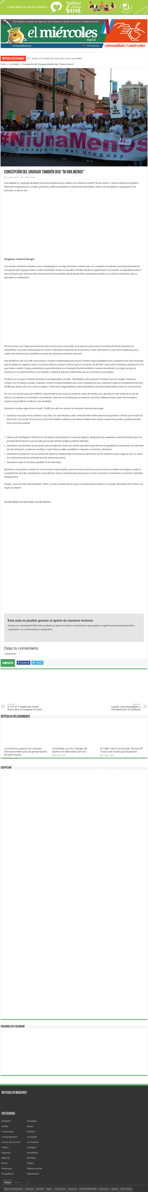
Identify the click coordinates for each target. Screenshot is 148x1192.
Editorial (6, 1090)
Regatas (27, 1130)
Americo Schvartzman (14, 1122)
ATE (47, 1126)
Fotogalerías (8, 1106)
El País (4, 1096)
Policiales (31, 1090)
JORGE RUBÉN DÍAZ (88, 1122)
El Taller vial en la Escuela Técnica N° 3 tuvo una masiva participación (121, 683)
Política (30, 1096)
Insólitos (31, 1064)
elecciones (38, 1130)
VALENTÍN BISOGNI (73, 1130)
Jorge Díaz (56, 1126)
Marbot (95, 1126)
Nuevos (18, 1115)
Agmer (49, 1122)
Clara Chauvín (117, 1126)
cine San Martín (114, 1130)
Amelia (5, 1059)
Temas (7, 1115)
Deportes (6, 1085)
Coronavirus (60, 1122)
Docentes (9, 1130)
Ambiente (6, 1053)
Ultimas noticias (34, 1101)
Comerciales (8, 1064)
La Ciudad (14, 64)
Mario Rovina (126, 1122)
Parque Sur (38, 1126)
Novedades (32, 1085)
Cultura (5, 1080)
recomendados (24, 1126)
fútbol (18, 1130)
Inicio (3, 64)
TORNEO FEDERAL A (53, 1130)
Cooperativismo (9, 1069)
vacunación (104, 1122)
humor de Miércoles (72, 1126)
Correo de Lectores (11, 1075)
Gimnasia (29, 1122)
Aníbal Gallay (10, 1126)
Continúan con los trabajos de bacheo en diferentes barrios (69, 683)
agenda (115, 1122)
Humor (30, 1059)
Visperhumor (33, 1106)
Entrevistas (7, 1101)
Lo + (28, 1115)
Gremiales (32, 1053)
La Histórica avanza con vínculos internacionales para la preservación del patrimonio (25, 684)
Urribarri (105, 1126)
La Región (31, 1080)
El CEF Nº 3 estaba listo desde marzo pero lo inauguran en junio (24, 640)
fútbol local (100, 1130)
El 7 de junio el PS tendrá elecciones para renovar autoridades (54, 58)
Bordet (87, 1126)
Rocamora (72, 1122)
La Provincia (32, 1075)
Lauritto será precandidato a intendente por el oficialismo (123, 640)
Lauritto (129, 1126)
